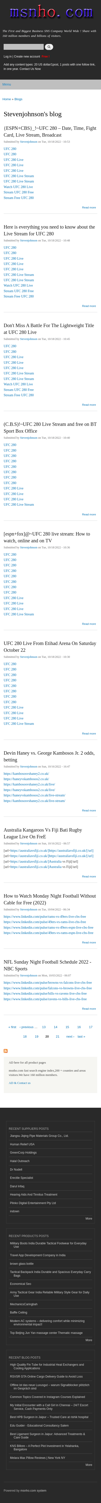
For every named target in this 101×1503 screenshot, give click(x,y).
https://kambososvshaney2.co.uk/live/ (29, 784)
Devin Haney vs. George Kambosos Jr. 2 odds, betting (49, 756)
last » (81, 1036)
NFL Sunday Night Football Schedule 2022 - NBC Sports (47, 965)
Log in (8, 56)
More (89, 1218)
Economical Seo (20, 1284)
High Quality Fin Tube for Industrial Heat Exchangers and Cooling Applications (47, 1366)
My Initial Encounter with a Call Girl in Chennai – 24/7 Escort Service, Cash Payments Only (49, 1407)
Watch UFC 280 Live (18, 187)
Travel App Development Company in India (37, 1255)
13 (43, 1027)
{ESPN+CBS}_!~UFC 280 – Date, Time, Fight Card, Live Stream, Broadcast (50, 131)
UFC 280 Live (13, 160)
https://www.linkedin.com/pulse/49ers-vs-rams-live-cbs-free (45, 922)
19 (36, 1036)
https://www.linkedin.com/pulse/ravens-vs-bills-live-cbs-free (45, 999)
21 (57, 1036)
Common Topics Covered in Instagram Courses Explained (47, 1397)
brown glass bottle (22, 1263)
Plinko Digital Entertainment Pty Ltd (33, 1203)
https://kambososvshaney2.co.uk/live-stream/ (34, 801)
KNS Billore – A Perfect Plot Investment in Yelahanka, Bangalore (44, 1447)
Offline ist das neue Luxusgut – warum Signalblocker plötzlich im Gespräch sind (50, 1386)
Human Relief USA (22, 1144)
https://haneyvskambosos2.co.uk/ (26, 779)
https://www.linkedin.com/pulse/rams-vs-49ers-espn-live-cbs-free (48, 927)
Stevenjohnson (28, 141)
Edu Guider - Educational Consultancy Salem (39, 1425)
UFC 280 (10, 149)
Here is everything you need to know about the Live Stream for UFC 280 (49, 230)
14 (55, 1027)
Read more (89, 207)
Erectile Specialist (21, 1178)
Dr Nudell (16, 1169)
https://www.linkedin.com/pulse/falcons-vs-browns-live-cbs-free (48, 988)
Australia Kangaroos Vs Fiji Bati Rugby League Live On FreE (43, 833)
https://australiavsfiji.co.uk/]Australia (35, 861)
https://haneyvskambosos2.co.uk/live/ (29, 790)
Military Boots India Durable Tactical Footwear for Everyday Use (48, 1245)
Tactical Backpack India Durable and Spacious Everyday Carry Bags (50, 1273)
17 (90, 1027)
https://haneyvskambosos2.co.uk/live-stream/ (34, 795)
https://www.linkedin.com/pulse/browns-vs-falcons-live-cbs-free (48, 982)
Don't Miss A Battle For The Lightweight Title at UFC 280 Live (49, 329)
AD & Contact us (19, 1083)
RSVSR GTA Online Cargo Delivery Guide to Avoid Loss (46, 1376)
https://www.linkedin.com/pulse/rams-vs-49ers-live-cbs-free (45, 916)
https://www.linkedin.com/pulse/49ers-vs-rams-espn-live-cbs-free (48, 933)
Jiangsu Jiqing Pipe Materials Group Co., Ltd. (39, 1136)
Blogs (18, 99)
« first (12, 1027)
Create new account (27, 56)
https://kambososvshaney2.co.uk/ (26, 774)
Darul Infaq (17, 1186)
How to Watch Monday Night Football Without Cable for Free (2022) (50, 899)
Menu (6, 84)
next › (70, 1036)
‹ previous (26, 1027)
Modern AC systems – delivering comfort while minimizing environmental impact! (47, 1322)
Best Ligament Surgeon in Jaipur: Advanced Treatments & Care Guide (47, 1435)
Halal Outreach (20, 1161)
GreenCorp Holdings (23, 1152)
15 (67, 1027)
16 (79, 1027)
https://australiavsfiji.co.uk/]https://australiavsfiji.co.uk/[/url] (51, 850)
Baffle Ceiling (18, 1312)
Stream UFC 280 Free (19, 192)
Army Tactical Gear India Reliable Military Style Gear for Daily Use (49, 1294)
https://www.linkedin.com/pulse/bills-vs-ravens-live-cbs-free (45, 993)
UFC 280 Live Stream (19, 176)
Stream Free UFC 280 (19, 198)
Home (6, 99)
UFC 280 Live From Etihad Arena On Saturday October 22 (50, 647)
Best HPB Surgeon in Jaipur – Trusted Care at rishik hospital (49, 1417)
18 (25, 1036)
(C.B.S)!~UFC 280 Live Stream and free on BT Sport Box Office (50, 427)
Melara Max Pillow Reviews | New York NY (37, 1458)
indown (14, 1211)
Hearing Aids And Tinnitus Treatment (33, 1194)
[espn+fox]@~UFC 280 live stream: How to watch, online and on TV (47, 537)
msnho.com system (33, 1490)
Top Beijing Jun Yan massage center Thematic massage (46, 1333)
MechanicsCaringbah (24, 1304)
